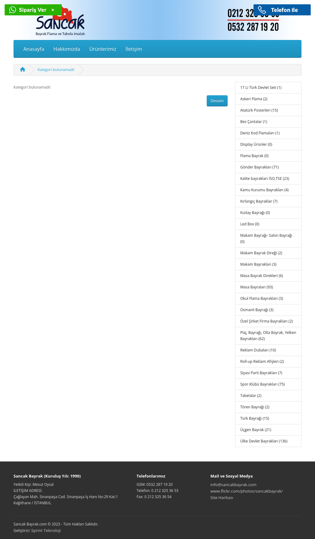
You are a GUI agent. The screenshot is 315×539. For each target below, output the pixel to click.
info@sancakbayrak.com (233, 484)
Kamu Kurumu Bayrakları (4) (264, 189)
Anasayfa (33, 49)
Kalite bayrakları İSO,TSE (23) (264, 178)
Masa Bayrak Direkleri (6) (261, 275)
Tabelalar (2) (250, 395)
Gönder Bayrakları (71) (259, 167)
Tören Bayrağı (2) (254, 407)
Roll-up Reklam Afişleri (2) (262, 361)
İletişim (134, 49)
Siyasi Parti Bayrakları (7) (261, 372)
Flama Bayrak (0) (254, 155)
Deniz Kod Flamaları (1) (260, 133)
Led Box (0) (249, 224)
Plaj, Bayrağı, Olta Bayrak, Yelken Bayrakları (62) (268, 335)
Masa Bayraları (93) (256, 287)
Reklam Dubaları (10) (258, 350)
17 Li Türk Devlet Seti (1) (260, 87)
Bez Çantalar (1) (253, 121)
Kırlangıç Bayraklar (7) (258, 201)
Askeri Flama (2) (253, 98)
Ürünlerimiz (102, 49)
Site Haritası (221, 497)
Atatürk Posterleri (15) (259, 110)
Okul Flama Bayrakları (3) (261, 298)
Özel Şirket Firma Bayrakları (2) (266, 321)
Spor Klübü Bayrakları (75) (262, 384)
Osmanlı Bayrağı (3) (256, 309)
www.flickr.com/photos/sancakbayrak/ (246, 491)
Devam (217, 100)
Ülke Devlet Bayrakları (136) (263, 441)
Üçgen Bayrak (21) (255, 429)
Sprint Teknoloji (46, 530)
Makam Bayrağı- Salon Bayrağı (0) (266, 238)
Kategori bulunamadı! (56, 69)
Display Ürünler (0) (256, 144)
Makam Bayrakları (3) (258, 264)
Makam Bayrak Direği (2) (261, 253)
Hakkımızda (67, 49)
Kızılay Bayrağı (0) (255, 212)
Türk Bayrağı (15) (254, 418)
